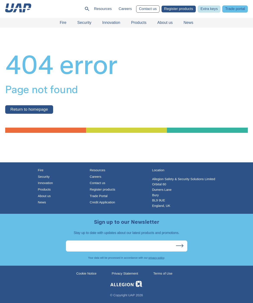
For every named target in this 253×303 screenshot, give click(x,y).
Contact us (148, 9)
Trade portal (235, 9)
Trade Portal (99, 196)
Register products (178, 9)
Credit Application (102, 202)
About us (44, 196)
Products (44, 189)
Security (44, 176)
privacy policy (156, 257)
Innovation (45, 183)
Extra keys (209, 9)
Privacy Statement (125, 273)
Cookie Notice (86, 273)
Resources (103, 9)
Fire (41, 170)
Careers (125, 9)
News (42, 202)
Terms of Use (162, 273)
